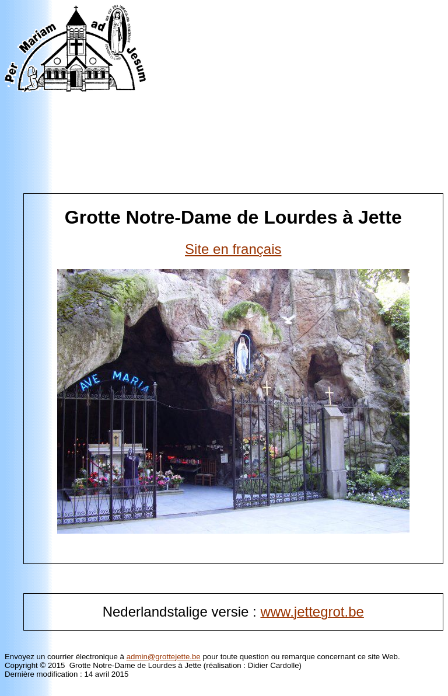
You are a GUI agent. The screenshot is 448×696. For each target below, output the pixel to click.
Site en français (233, 249)
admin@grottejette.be (164, 656)
